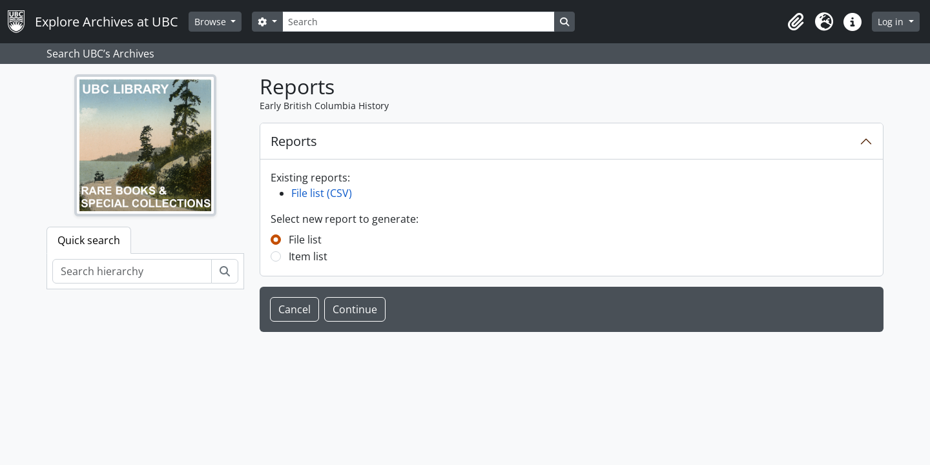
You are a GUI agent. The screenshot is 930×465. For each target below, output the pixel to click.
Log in (892, 22)
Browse (211, 22)
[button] (795, 22)
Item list (308, 256)
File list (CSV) (321, 193)
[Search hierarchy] (132, 271)
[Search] (418, 22)
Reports (294, 141)
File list (305, 239)
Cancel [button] (294, 309)
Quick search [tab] (88, 240)
